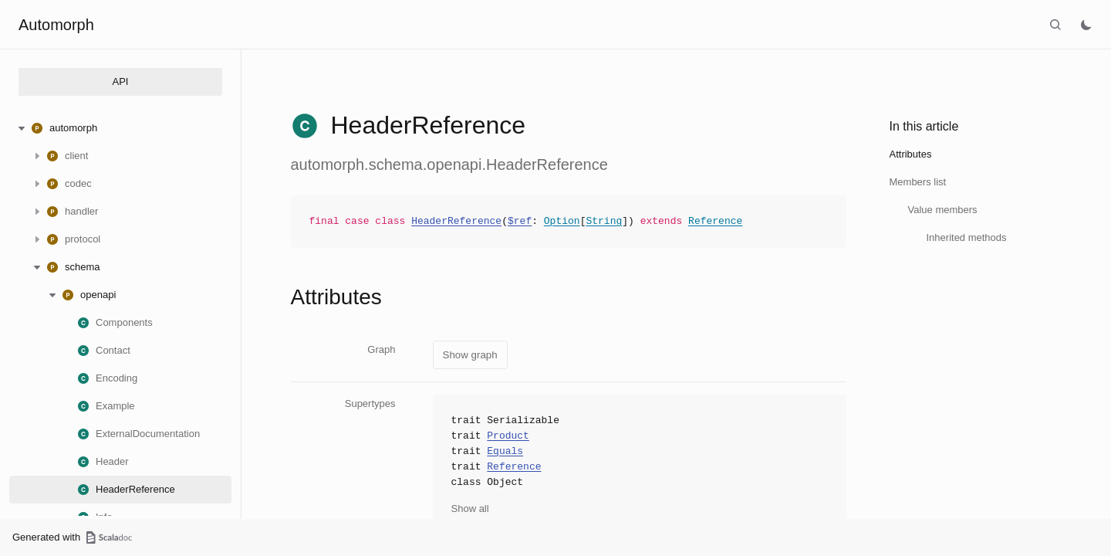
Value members (943, 209)
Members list (918, 182)
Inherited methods (967, 237)
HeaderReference (456, 222)
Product (508, 436)
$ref (520, 222)
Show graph (470, 355)
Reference (715, 222)
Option (562, 222)
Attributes (911, 154)
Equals (505, 452)
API (121, 81)
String (604, 222)
